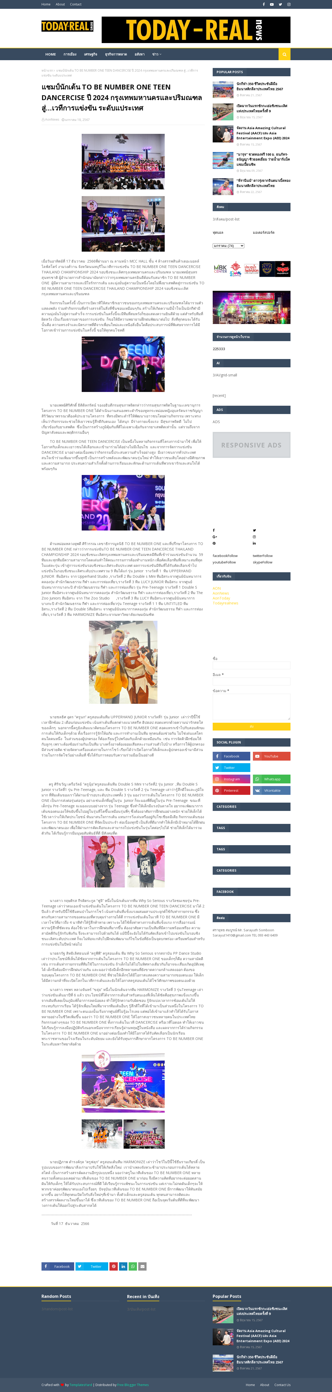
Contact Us (282, 1385)
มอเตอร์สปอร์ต (263, 232)
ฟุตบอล (218, 232)
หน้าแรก (47, 70)
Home (46, 4)
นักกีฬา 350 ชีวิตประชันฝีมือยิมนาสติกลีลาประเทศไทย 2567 (260, 86)
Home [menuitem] (50, 54)
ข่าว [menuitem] (155, 54)
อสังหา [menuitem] (139, 54)
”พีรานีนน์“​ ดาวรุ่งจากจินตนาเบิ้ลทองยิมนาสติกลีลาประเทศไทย (263, 183)
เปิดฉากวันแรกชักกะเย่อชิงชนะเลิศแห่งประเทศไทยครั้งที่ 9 (262, 108)
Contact (75, 4)
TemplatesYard (81, 1385)
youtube (224, 562)
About (60, 4)
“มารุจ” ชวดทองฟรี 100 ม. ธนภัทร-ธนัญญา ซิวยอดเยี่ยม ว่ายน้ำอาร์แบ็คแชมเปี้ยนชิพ (263, 159)
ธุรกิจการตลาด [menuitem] (116, 54)
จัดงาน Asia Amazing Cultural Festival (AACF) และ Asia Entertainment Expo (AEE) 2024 (263, 133)
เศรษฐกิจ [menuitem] (90, 54)
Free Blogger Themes (133, 1385)
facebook (225, 555)
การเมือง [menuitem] (70, 54)
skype (262, 562)
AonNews (52, 119)
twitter (263, 555)
